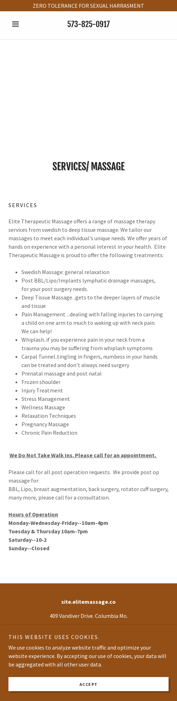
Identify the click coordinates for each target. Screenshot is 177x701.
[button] (20, 24)
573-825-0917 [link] (88, 24)
